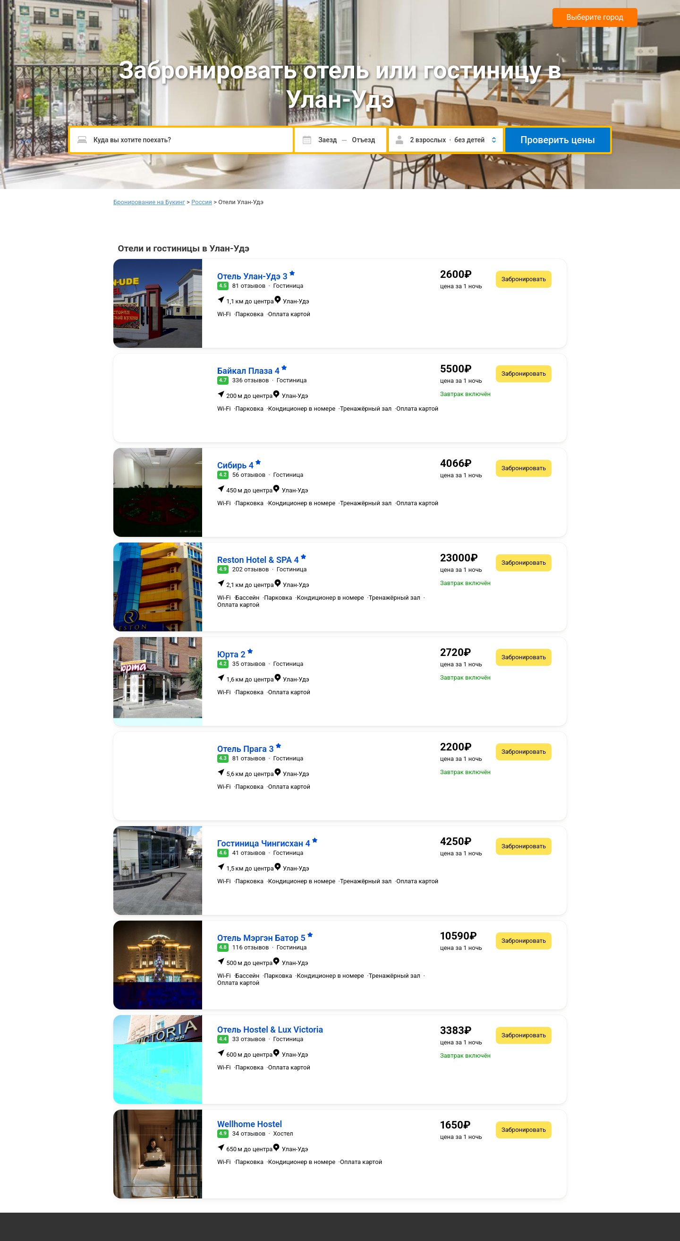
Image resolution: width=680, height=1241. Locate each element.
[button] (445, 140)
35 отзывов (248, 663)
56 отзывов (248, 474)
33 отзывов (248, 1039)
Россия (201, 202)
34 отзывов (248, 1133)
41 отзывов (248, 852)
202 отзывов (250, 569)
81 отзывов (248, 285)
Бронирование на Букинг (149, 202)
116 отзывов (250, 947)
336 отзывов (250, 380)
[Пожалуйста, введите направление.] (181, 140)
